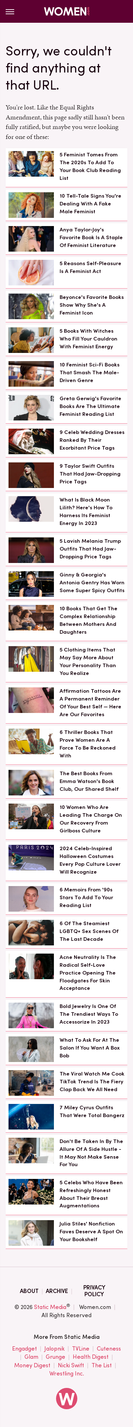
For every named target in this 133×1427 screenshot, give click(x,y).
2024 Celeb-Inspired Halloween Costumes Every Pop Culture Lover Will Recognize (90, 860)
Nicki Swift (71, 1366)
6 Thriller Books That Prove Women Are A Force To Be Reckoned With (88, 743)
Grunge (55, 1357)
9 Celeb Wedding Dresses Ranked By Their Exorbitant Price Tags (92, 440)
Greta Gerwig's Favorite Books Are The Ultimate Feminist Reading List (90, 406)
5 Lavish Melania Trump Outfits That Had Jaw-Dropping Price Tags (90, 549)
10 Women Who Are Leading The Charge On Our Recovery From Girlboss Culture (91, 818)
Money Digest (32, 1366)
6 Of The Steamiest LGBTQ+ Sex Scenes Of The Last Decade (89, 931)
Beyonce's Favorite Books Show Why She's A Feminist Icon (92, 305)
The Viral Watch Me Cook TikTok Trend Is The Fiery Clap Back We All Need (92, 1082)
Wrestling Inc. (66, 1374)
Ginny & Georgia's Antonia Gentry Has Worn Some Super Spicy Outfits (92, 583)
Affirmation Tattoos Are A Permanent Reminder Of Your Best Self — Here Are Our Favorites (90, 702)
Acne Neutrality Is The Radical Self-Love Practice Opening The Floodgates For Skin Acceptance (88, 972)
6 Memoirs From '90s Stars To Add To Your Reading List (86, 897)
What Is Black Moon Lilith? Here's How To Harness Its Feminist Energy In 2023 (86, 511)
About (29, 1291)
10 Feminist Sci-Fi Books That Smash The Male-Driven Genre (90, 372)
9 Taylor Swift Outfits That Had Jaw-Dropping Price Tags (90, 474)
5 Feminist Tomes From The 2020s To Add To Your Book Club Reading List (90, 166)
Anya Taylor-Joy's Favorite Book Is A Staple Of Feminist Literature (91, 237)
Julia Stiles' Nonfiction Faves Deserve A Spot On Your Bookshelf (91, 1232)
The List (102, 1366)
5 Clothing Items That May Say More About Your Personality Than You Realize (88, 661)
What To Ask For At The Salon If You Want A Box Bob (90, 1048)
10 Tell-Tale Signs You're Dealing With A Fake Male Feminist (90, 204)
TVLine (80, 1349)
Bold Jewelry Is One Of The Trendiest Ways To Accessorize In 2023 (89, 1014)
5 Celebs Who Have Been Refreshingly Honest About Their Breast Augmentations (91, 1194)
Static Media (50, 1307)
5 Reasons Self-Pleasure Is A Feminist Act (90, 267)
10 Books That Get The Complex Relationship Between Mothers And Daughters (88, 620)
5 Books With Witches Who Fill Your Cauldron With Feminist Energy (88, 339)
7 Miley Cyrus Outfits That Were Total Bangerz (92, 1111)
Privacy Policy (94, 1291)
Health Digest (91, 1357)
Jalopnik (54, 1349)
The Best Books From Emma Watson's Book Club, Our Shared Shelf (89, 781)
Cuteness (109, 1349)
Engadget (24, 1349)
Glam (31, 1357)
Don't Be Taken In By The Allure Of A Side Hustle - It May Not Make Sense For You (91, 1153)
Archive (57, 1291)
